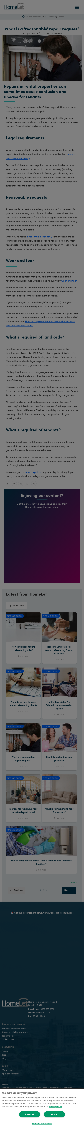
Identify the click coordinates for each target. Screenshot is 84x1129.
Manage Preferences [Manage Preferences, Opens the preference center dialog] (42, 1123)
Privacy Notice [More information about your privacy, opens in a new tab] (55, 1106)
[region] (42, 1108)
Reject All (29, 1114)
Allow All (54, 1114)
